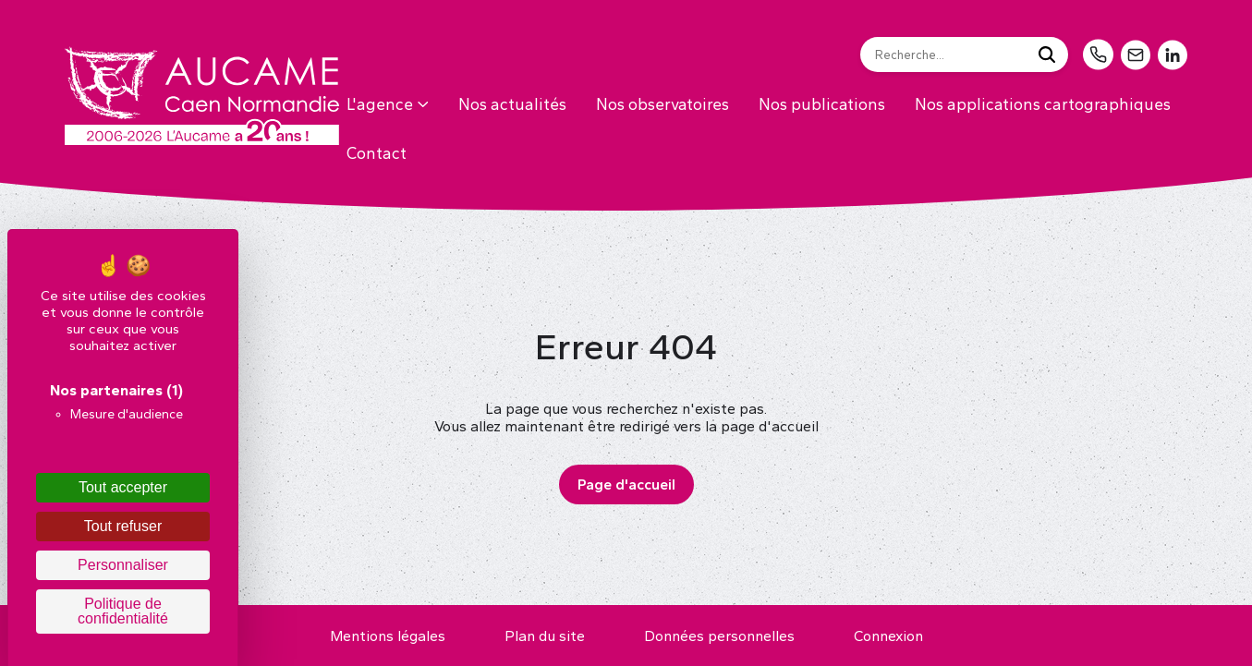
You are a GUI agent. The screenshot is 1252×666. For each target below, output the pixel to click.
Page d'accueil (626, 484)
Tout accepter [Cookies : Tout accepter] (123, 487)
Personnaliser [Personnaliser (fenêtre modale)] (123, 565)
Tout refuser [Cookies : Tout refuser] (123, 526)
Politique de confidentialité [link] (123, 611)
